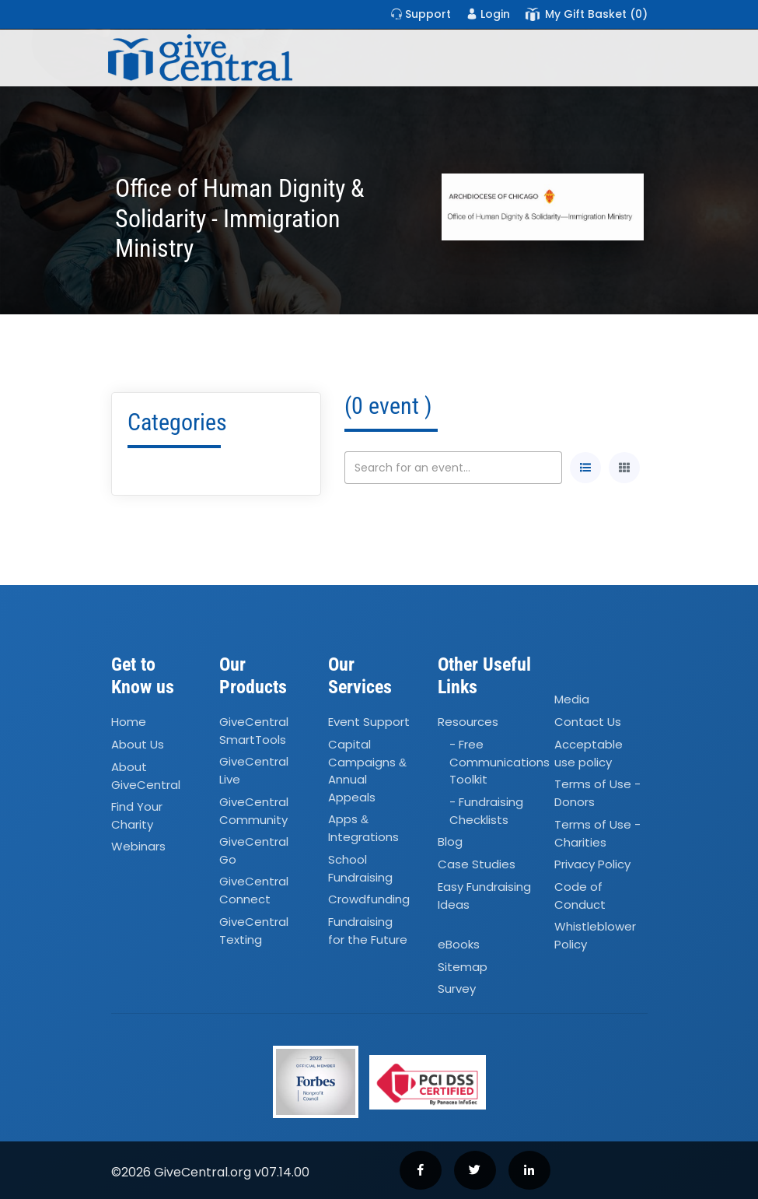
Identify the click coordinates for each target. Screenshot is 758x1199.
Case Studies (476, 864)
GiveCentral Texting (253, 930)
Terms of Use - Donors (597, 793)
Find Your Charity (136, 815)
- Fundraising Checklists (486, 811)
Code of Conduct (580, 895)
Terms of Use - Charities (597, 833)
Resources (468, 721)
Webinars (138, 847)
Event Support (369, 721)
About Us (137, 744)
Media (571, 699)
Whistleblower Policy (595, 935)
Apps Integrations (363, 828)
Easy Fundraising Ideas (484, 895)
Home (128, 721)
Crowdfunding (369, 899)
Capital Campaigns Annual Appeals (367, 770)
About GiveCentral (145, 776)
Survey (457, 989)
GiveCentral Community (253, 811)
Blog (450, 841)
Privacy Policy (592, 864)
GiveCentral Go (253, 850)
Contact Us (587, 721)
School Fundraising (360, 868)
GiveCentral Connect (253, 891)
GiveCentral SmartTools (253, 730)
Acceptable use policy (588, 753)
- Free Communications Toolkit (499, 761)
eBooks (459, 944)
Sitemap (462, 967)
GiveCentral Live (253, 771)
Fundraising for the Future (367, 930)
